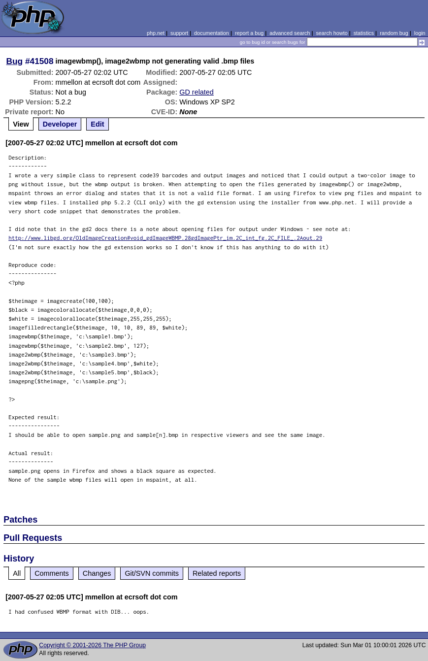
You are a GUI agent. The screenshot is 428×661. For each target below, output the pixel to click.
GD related (196, 92)
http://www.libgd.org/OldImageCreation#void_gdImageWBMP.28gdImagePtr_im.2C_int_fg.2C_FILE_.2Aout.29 (165, 237)
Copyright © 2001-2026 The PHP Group (92, 645)
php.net (156, 33)
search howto (331, 33)
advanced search (289, 33)
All (17, 573)
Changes (97, 573)
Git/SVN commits (152, 573)
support (179, 33)
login (420, 33)
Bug (14, 61)
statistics (364, 33)
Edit (97, 124)
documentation (211, 33)
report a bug (249, 33)
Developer (60, 124)
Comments (51, 573)
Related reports (217, 573)
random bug (394, 33)
